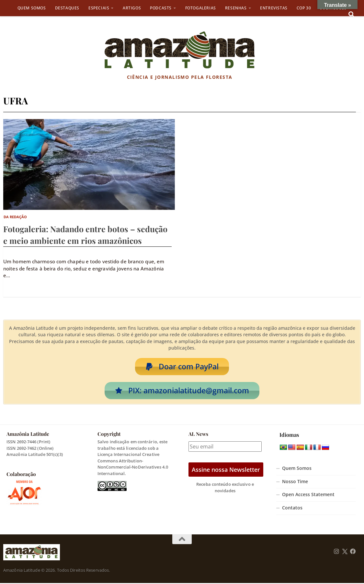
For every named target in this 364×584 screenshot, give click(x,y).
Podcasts (161, 8)
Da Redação (15, 216)
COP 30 (304, 8)
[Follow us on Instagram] (336, 552)
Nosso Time (295, 482)
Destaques (67, 8)
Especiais (98, 8)
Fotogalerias (200, 8)
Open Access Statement (308, 495)
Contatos (292, 509)
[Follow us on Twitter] (344, 552)
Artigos (132, 8)
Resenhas (236, 8)
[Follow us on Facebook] (353, 552)
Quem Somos (31, 8)
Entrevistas (274, 8)
